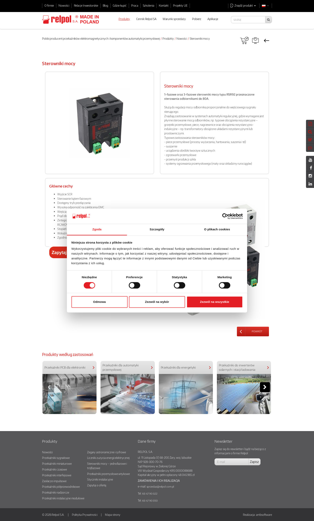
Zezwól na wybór (157, 302)
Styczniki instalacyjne (100, 479)
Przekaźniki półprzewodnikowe (61, 486)
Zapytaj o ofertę (96, 485)
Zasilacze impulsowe (54, 481)
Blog (105, 5)
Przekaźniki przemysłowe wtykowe (108, 474)
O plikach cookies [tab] (217, 229)
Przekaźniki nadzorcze (55, 492)
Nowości (63, 5)
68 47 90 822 (149, 493)
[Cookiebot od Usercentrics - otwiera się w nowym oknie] (225, 216)
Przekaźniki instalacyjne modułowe (63, 498)
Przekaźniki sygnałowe (56, 458)
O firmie (49, 5)
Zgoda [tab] (97, 229)
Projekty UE (180, 5)
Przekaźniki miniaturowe (57, 463)
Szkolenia (148, 5)
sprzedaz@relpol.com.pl (160, 486)
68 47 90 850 (150, 500)
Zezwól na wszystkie (214, 302)
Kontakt (163, 5)
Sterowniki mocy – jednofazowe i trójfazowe (107, 466)
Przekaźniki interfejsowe (56, 475)
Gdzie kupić (120, 5)
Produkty (168, 38)
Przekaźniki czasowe (54, 469)
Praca (134, 5)
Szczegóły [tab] (157, 229)
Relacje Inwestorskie (86, 5)
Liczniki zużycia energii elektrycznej (108, 458)
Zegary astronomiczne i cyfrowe (106, 452)
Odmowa (99, 302)
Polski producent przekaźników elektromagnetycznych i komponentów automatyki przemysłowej (101, 38)
